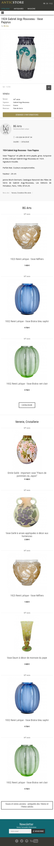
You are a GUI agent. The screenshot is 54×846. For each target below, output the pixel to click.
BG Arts (17, 126)
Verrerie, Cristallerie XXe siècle (21, 193)
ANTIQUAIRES (18, 8)
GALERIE (16, 142)
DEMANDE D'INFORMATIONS (27, 114)
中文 (51, 3)
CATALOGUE (5, 8)
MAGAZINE (31, 8)
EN (47, 3)
